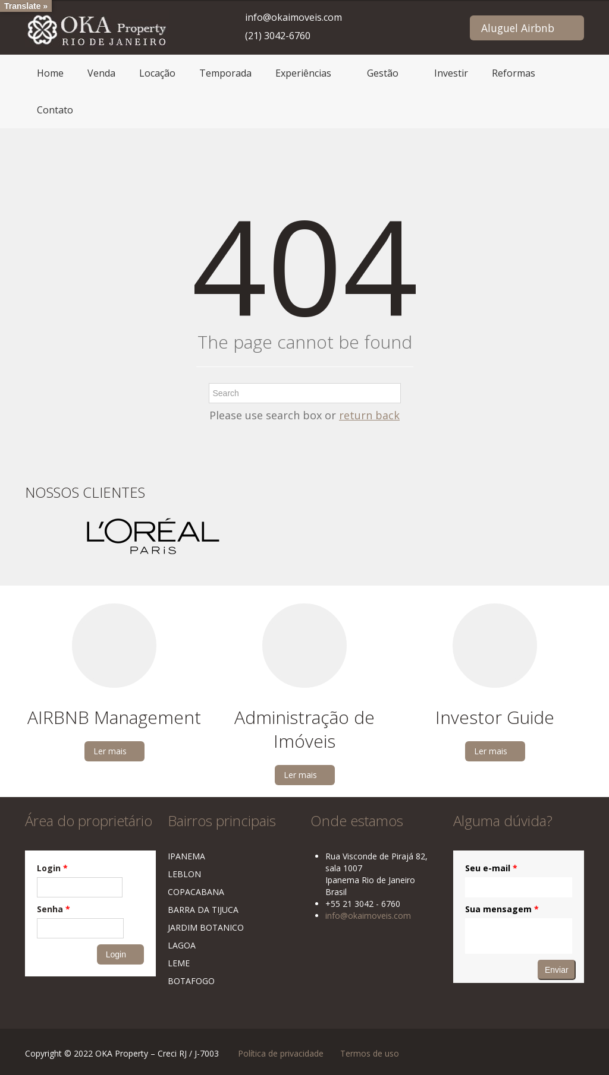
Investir (451, 73)
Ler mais (110, 751)
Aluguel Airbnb (517, 28)
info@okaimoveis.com (293, 17)
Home (50, 73)
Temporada (225, 73)
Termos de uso (369, 1053)
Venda (101, 73)
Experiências (303, 73)
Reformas (513, 73)
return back (369, 415)
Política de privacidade (281, 1053)
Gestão (382, 73)
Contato (55, 109)
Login (52, 868)
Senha (53, 909)
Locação (157, 73)
